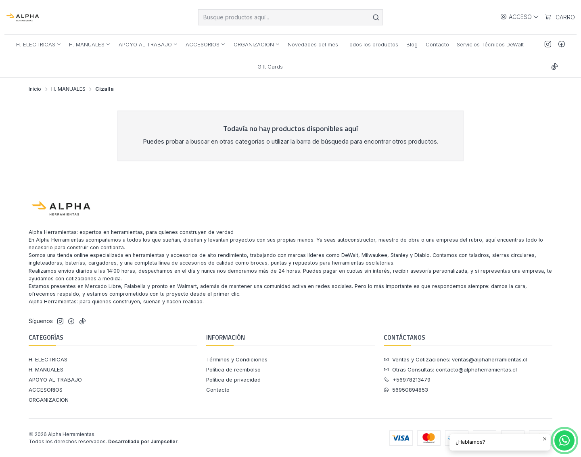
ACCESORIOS (46, 389)
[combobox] (290, 17)
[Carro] (559, 17)
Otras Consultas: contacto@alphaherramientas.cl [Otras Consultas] (450, 369)
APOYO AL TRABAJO (55, 379)
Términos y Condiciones (237, 359)
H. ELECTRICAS (48, 359)
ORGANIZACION (49, 399)
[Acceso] (519, 17)
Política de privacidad (233, 379)
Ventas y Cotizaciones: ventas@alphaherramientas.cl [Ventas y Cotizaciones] (455, 359)
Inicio (35, 89)
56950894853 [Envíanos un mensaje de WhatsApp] (406, 389)
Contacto (218, 389)
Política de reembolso (233, 369)
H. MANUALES (68, 89)
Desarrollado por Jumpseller (143, 441)
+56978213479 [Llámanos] (407, 379)
